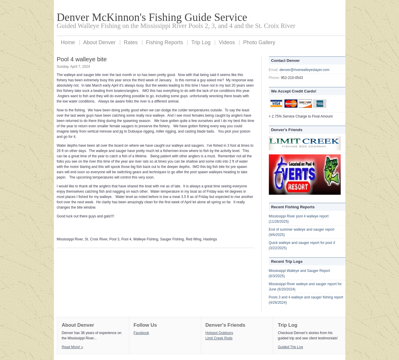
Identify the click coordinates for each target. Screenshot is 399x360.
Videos (227, 42)
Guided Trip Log (290, 347)
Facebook (141, 333)
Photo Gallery (259, 42)
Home (68, 42)
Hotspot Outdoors (219, 333)
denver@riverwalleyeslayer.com (304, 70)
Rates (131, 42)
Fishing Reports (164, 42)
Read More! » (72, 347)
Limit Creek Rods (219, 338)
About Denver (99, 42)
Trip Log (201, 42)
